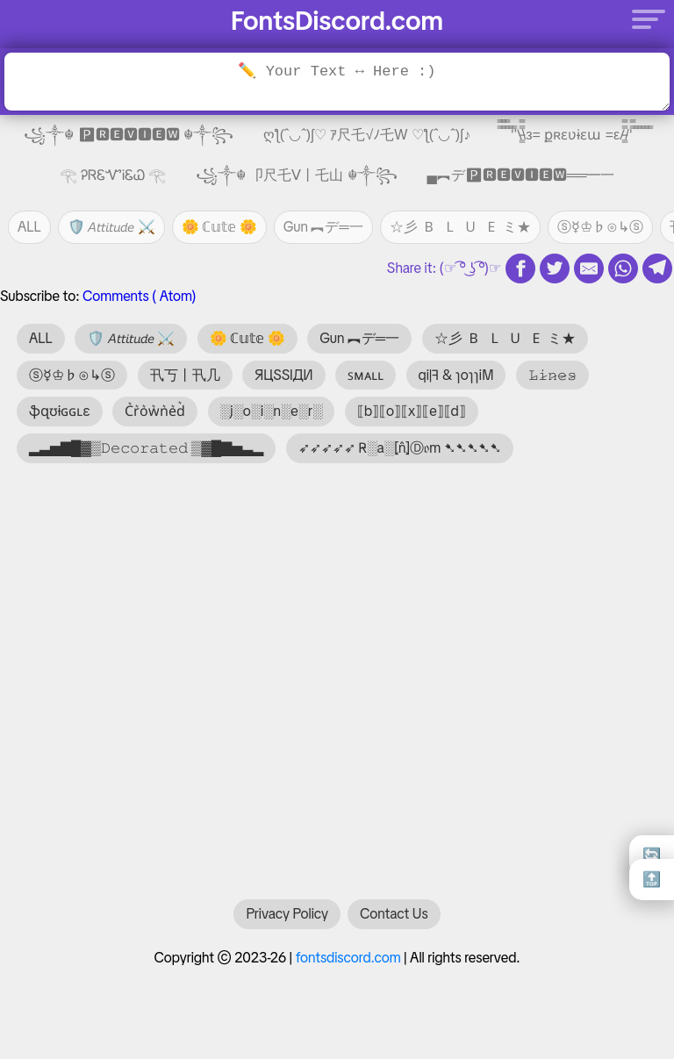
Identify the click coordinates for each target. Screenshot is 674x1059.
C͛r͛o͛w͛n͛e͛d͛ (155, 411)
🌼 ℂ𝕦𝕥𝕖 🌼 (219, 227)
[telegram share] (657, 268)
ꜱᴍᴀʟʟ (366, 375)
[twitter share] (555, 268)
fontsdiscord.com (348, 966)
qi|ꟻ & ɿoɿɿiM (456, 375)
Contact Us (393, 922)
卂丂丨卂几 (185, 375)
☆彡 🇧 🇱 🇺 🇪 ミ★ (460, 227)
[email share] (589, 268)
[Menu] (643, 18)
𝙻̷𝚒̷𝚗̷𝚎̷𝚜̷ (552, 375)
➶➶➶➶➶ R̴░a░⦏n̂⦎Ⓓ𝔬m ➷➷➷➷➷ (399, 448)
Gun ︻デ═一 (323, 227)
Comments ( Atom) (139, 296)
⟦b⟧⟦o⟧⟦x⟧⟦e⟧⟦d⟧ (411, 411)
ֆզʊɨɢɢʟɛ (59, 411)
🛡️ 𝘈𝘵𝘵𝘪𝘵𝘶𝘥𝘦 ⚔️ (111, 227)
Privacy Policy (287, 922)
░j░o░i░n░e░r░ (271, 411)
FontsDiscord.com (337, 21)
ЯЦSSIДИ (284, 375)
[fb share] (520, 268)
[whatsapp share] (623, 268)
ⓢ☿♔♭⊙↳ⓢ (600, 227)
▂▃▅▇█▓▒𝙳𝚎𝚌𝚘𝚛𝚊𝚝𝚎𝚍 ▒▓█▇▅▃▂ (146, 448)
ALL (29, 227)
